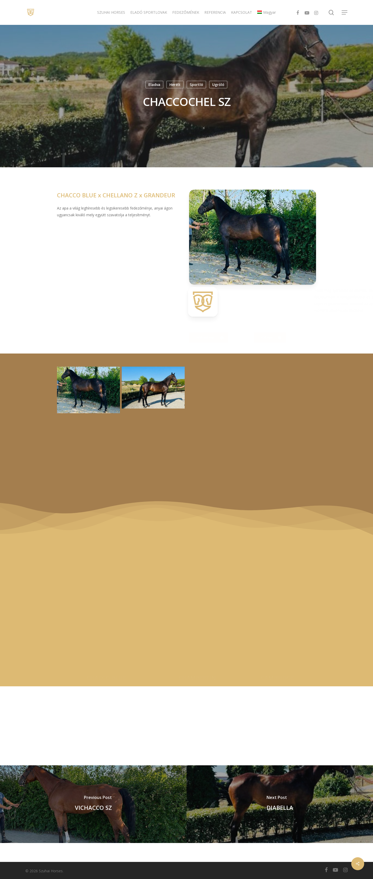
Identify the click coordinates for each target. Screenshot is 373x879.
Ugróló (218, 84)
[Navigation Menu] (345, 12)
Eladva (154, 84)
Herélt (175, 84)
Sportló (196, 84)
